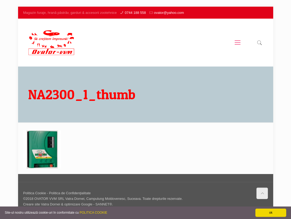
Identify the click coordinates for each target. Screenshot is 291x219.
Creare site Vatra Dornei (41, 204)
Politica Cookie (34, 193)
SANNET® (103, 204)
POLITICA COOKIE (93, 212)
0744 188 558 (135, 13)
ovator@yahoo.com (169, 13)
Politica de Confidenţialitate (70, 193)
